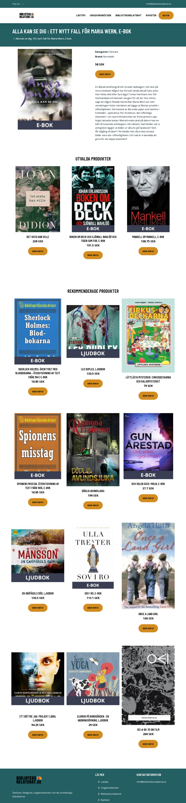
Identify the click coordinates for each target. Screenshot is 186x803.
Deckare (113, 51)
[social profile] (22, 4)
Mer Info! (104, 74)
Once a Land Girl (148, 614)
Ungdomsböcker (100, 15)
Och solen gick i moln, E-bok (148, 484)
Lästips (80, 15)
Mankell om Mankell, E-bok (148, 237)
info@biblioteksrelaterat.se (158, 3)
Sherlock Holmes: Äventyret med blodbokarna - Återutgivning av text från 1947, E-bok (37, 373)
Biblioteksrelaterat (129, 15)
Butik (166, 15)
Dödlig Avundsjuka (93, 491)
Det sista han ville (38, 237)
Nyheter (151, 15)
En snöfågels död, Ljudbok (38, 593)
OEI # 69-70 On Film (148, 729)
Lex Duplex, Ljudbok (93, 369)
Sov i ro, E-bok (93, 593)
